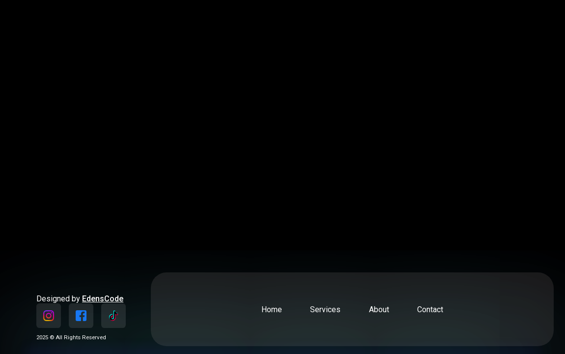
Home (271, 309)
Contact (430, 309)
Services (325, 309)
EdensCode (102, 298)
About (379, 309)
